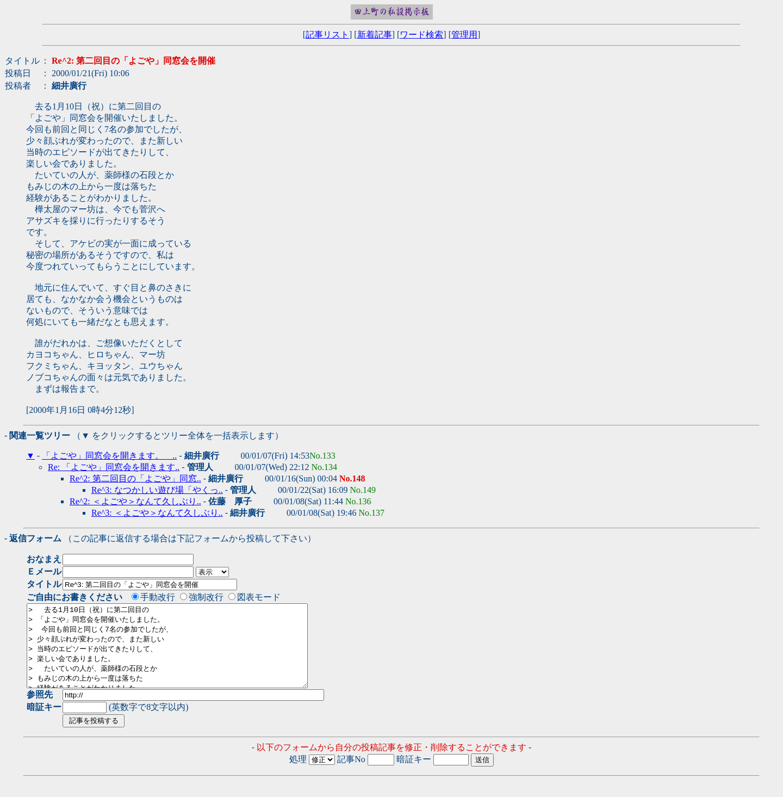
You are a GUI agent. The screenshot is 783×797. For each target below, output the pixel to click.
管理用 (464, 34)
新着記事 (374, 34)
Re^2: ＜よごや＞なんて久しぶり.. (135, 501)
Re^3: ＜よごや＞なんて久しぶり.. (157, 512)
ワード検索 (421, 34)
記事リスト (327, 34)
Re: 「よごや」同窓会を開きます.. (113, 467)
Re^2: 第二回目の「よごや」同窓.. (135, 478)
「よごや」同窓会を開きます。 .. (109, 455)
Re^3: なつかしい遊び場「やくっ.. (157, 490)
